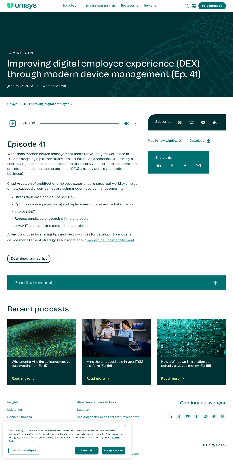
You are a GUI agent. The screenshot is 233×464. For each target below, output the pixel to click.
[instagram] (205, 416)
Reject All (86, 450)
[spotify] (203, 122)
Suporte (83, 409)
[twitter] (172, 165)
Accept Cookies (113, 450)
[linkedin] (158, 165)
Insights (13, 402)
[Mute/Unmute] (126, 123)
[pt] (194, 6)
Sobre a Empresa (19, 417)
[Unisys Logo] (22, 6)
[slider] (79, 123)
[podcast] (223, 416)
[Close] (125, 425)
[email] (198, 165)
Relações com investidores (96, 402)
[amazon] (191, 122)
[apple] (179, 122)
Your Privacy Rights (24, 450)
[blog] (214, 416)
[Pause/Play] (12, 123)
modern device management (111, 240)
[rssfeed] (214, 122)
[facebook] (185, 165)
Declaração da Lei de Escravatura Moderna (108, 417)
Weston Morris (54, 86)
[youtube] (188, 416)
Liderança (14, 409)
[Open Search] (187, 6)
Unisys (12, 104)
